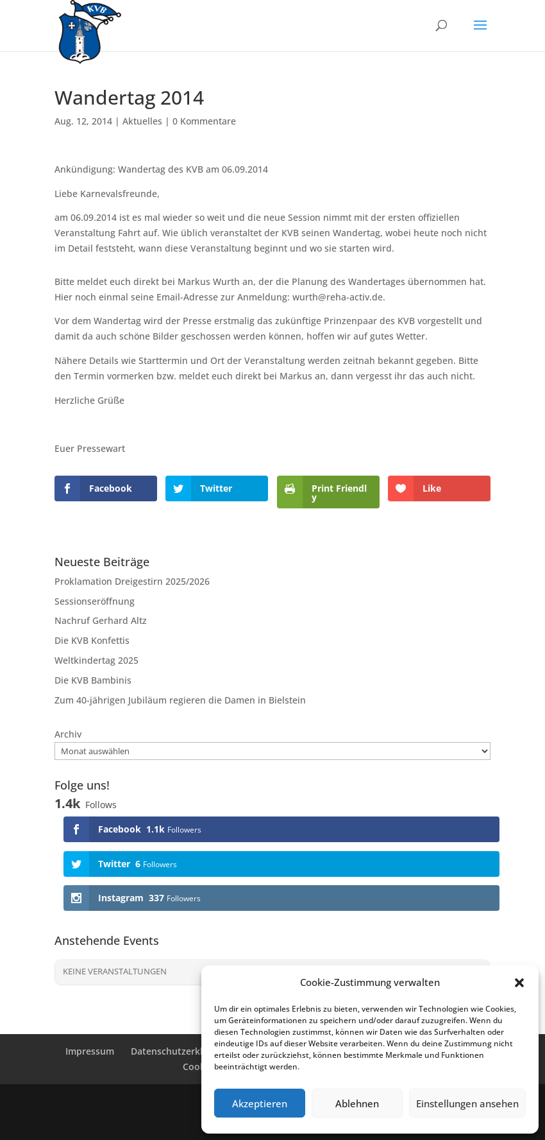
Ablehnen (357, 1103)
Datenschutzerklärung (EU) (189, 1051)
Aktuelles (142, 121)
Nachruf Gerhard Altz (101, 620)
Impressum (89, 1051)
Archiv (68, 734)
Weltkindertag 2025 (96, 660)
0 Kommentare (204, 121)
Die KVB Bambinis (93, 680)
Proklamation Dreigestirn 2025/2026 (132, 581)
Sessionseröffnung (95, 601)
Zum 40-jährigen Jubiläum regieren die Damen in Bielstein (180, 700)
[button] (519, 982)
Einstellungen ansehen (467, 1103)
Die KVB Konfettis (92, 640)
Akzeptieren (259, 1103)
